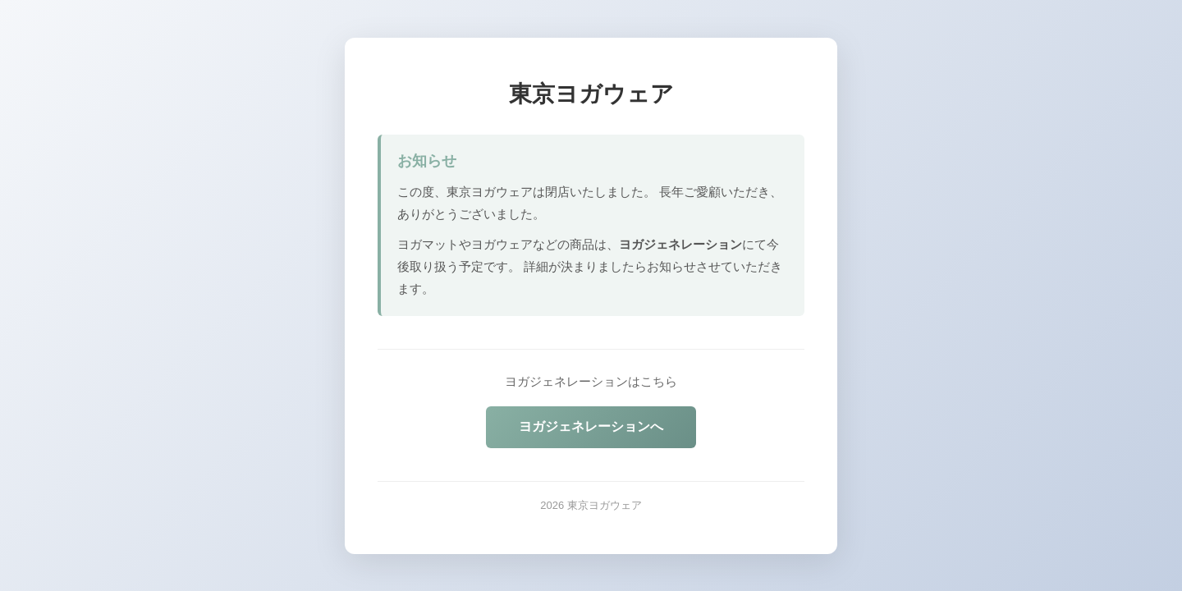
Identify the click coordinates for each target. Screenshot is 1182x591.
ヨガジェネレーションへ (591, 426)
